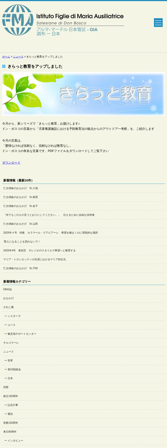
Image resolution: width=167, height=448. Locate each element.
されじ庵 (8, 307)
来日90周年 (10, 431)
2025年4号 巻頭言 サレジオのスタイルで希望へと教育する (39, 250)
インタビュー (15, 440)
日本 (10, 378)
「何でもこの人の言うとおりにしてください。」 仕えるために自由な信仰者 (49, 214)
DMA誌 (7, 289)
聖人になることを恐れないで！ (21, 241)
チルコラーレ (11, 342)
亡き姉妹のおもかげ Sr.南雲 (20, 197)
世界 (10, 360)
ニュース (8, 351)
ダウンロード (11, 162)
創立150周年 (10, 396)
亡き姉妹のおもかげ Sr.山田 (20, 223)
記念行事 (13, 405)
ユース (11, 324)
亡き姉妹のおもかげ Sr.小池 (20, 188)
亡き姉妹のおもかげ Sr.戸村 (20, 268)
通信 (10, 413)
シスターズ (14, 316)
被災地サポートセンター (22, 333)
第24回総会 (14, 369)
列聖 (5, 387)
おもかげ (8, 298)
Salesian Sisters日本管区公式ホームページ (63, 26)
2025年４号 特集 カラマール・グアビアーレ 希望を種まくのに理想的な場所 (50, 232)
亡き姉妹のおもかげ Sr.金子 (20, 206)
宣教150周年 (10, 422)
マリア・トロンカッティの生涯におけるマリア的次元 (34, 259)
